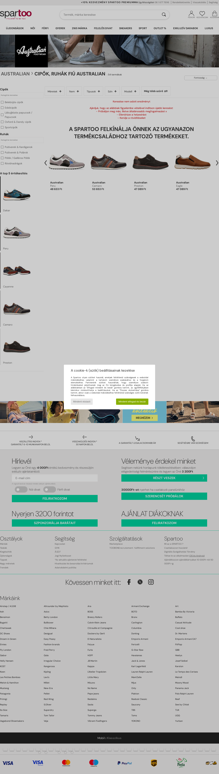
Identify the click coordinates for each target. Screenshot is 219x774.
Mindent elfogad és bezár (132, 401)
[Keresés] (164, 14)
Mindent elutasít (81, 401)
